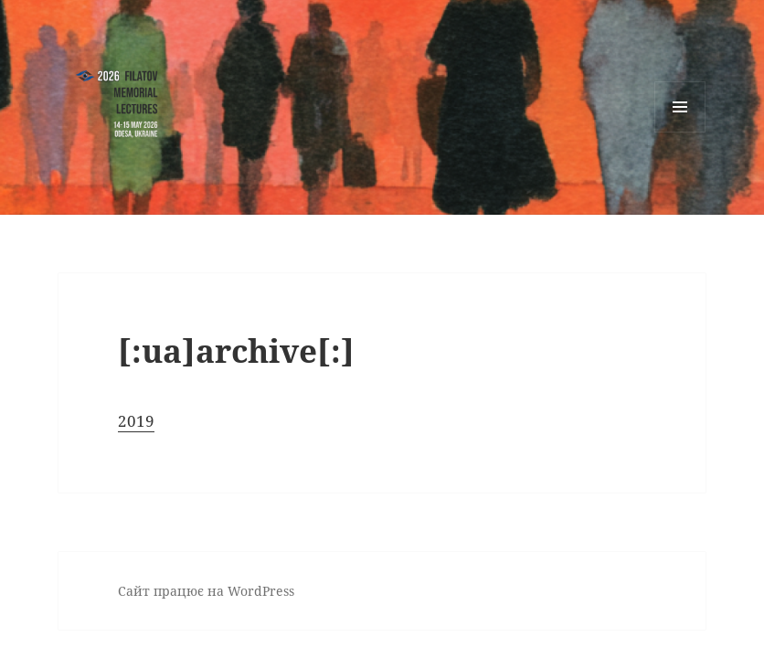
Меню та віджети (680, 132)
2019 (136, 420)
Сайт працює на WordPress (206, 591)
